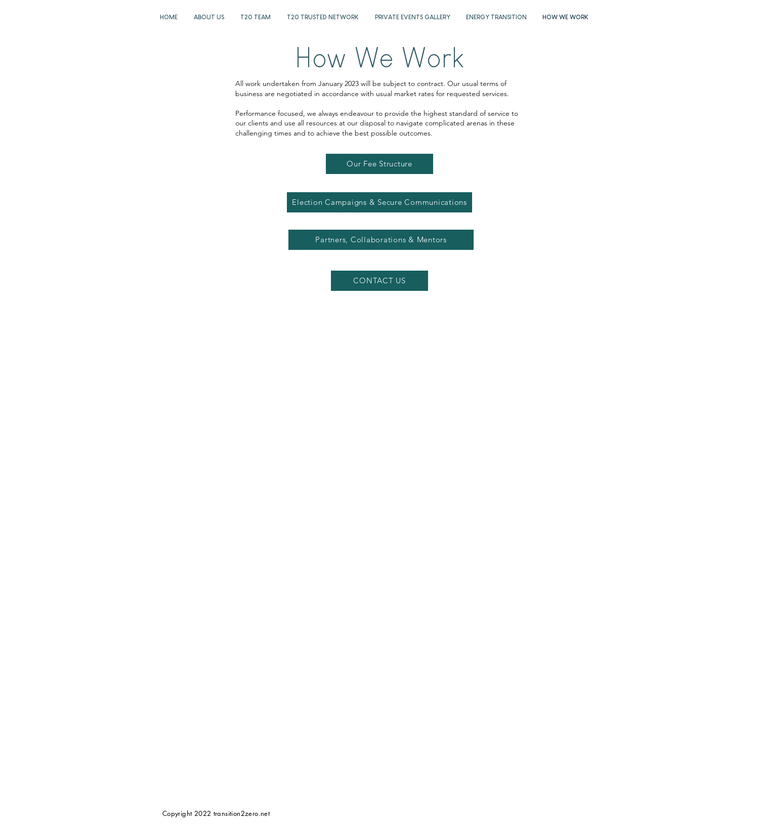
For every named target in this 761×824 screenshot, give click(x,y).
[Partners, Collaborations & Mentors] (381, 240)
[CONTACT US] (379, 281)
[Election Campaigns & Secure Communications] (379, 202)
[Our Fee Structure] (379, 164)
